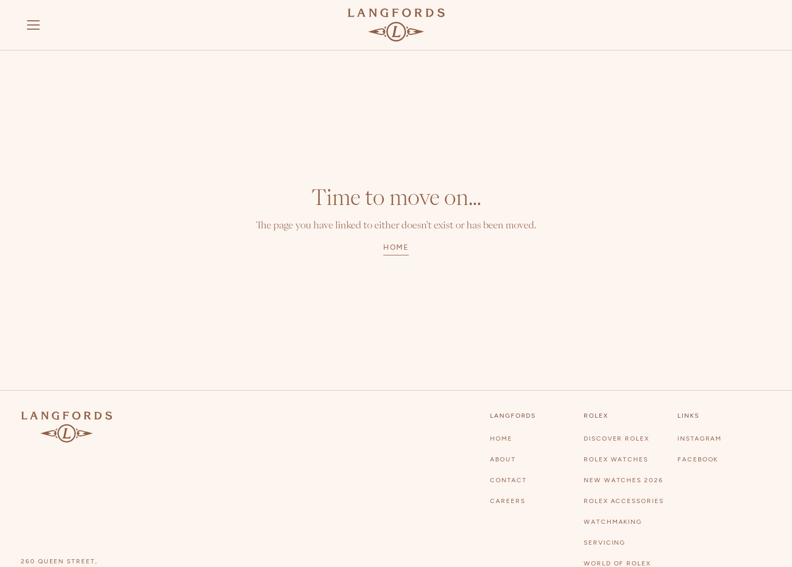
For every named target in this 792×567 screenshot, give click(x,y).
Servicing (604, 542)
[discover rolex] (732, 25)
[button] (33, 24)
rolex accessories (624, 501)
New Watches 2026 (623, 480)
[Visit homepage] (396, 25)
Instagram (699, 438)
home (396, 247)
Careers (507, 501)
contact (508, 480)
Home (501, 438)
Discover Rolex (616, 438)
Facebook (697, 459)
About (503, 459)
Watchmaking (613, 521)
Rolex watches (616, 459)
